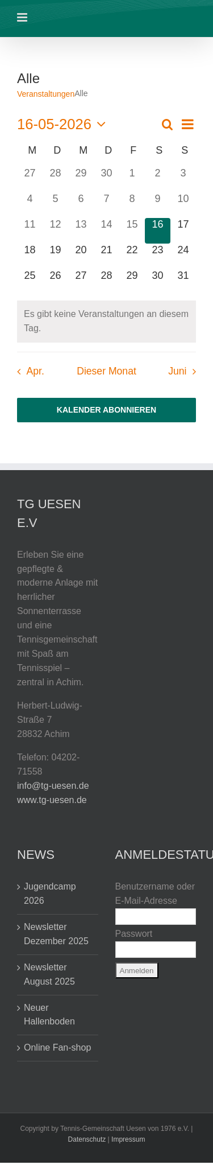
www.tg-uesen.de (52, 800)
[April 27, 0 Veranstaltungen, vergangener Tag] (30, 179)
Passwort (134, 934)
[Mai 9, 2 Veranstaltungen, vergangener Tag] (157, 205)
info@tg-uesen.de (53, 786)
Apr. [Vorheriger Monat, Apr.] (35, 371)
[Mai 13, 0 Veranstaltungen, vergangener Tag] (81, 231)
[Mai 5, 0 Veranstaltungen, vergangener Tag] (55, 205)
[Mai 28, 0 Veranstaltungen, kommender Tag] (106, 282)
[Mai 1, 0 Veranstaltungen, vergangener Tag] (132, 179)
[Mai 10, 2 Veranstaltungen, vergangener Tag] (183, 205)
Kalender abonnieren (106, 409)
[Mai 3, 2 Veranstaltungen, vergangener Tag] (183, 179)
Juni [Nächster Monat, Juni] (177, 371)
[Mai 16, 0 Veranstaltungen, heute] (157, 231)
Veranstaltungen (45, 93)
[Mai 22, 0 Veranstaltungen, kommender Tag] (132, 256)
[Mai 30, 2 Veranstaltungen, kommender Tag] (157, 282)
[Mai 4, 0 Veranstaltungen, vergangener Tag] (30, 205)
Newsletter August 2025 (49, 974)
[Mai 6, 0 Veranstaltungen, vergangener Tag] (81, 205)
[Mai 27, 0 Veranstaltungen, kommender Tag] (81, 282)
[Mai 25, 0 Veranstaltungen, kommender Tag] (30, 282)
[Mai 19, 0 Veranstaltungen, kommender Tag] (55, 256)
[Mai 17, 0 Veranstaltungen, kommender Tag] (183, 231)
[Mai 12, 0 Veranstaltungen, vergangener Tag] (55, 231)
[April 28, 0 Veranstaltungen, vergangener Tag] (55, 179)
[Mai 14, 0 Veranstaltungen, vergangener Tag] (106, 231)
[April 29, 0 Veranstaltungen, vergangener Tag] (81, 179)
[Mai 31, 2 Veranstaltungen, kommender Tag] (183, 282)
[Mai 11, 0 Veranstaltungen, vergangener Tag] (30, 231)
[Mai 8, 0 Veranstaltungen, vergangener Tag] (132, 205)
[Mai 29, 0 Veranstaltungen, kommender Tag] (132, 282)
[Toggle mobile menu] (23, 17)
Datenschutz (87, 1139)
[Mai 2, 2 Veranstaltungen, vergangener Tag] (157, 179)
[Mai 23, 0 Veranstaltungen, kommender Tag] (157, 256)
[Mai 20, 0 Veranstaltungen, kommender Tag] (81, 256)
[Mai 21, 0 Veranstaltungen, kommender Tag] (106, 256)
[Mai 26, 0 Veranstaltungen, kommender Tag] (55, 282)
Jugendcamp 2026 (50, 893)
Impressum (128, 1139)
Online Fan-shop (57, 1047)
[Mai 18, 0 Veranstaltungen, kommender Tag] (30, 256)
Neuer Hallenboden (49, 1015)
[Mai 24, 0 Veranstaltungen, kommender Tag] (183, 256)
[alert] (106, 322)
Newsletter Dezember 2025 (56, 934)
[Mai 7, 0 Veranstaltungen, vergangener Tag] (106, 205)
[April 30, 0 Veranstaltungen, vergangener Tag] (106, 179)
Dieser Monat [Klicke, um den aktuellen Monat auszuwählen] (106, 371)
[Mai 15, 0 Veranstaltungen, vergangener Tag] (132, 231)
